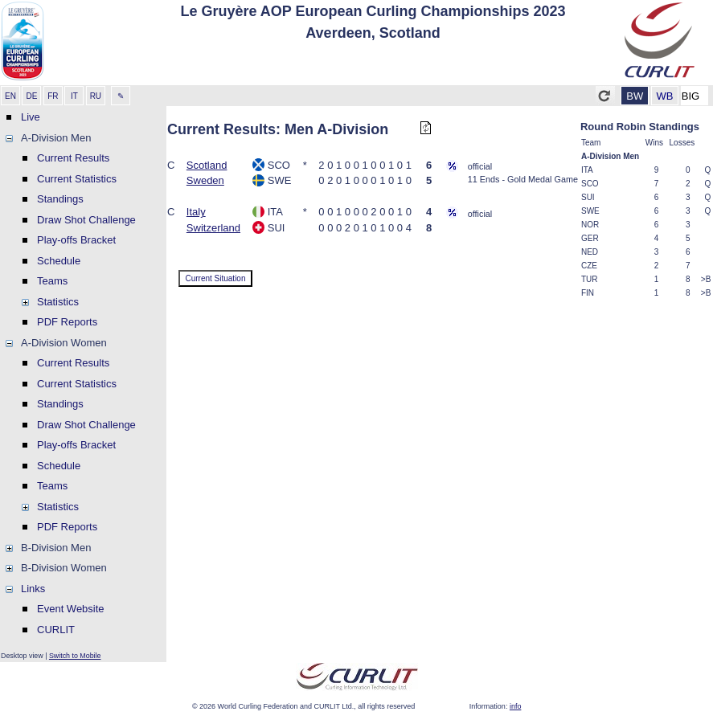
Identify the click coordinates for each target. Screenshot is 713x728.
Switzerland (213, 228)
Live (30, 117)
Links (33, 589)
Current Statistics (77, 179)
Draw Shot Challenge (86, 220)
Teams (52, 281)
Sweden (205, 180)
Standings (60, 199)
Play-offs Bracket (76, 240)
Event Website (70, 609)
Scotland (206, 165)
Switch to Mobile (75, 656)
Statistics (58, 302)
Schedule (58, 261)
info (516, 706)
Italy (196, 212)
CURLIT (56, 630)
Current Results (73, 158)
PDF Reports (67, 322)
